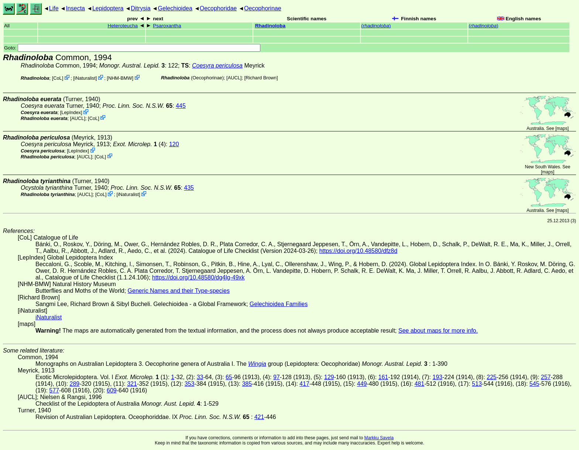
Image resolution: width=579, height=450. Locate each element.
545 (534, 384)
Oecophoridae (218, 8)
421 (259, 417)
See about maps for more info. (438, 330)
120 (174, 144)
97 (276, 377)
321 (132, 384)
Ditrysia (140, 8)
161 (383, 377)
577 (54, 390)
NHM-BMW (120, 78)
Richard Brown (261, 77)
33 (200, 377)
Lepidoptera (108, 8)
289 (74, 384)
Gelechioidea (175, 8)
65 (229, 377)
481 (419, 384)
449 (362, 384)
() (376, 25)
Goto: (132, 48)
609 (112, 390)
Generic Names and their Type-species (179, 291)
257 (546, 377)
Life (54, 8)
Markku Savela (378, 437)
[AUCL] (233, 77)
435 (189, 188)
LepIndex (71, 112)
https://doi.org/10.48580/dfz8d (358, 251)
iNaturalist (85, 78)
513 (477, 384)
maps (561, 128)
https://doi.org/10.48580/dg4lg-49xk (198, 277)
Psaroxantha (167, 25)
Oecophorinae (262, 8)
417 (304, 384)
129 (329, 377)
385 (247, 384)
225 (492, 377)
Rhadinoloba (270, 25)
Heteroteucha (122, 25)
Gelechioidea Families (279, 304)
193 (437, 377)
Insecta (75, 8)
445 (181, 106)
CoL (57, 78)
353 (190, 384)
